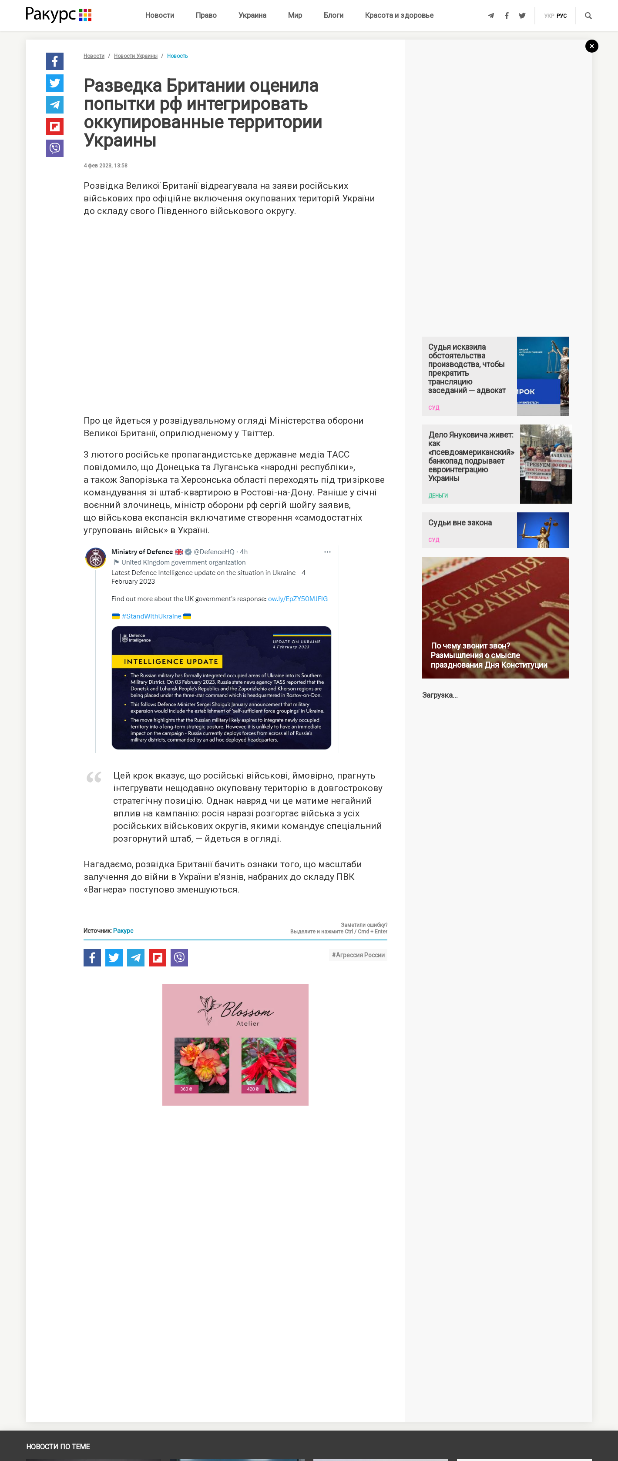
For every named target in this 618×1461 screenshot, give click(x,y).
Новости (159, 15)
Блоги (333, 15)
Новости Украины (136, 56)
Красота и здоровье (399, 15)
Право (206, 15)
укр (549, 16)
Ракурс (123, 930)
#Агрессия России (358, 955)
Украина (252, 15)
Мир (295, 15)
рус (562, 16)
